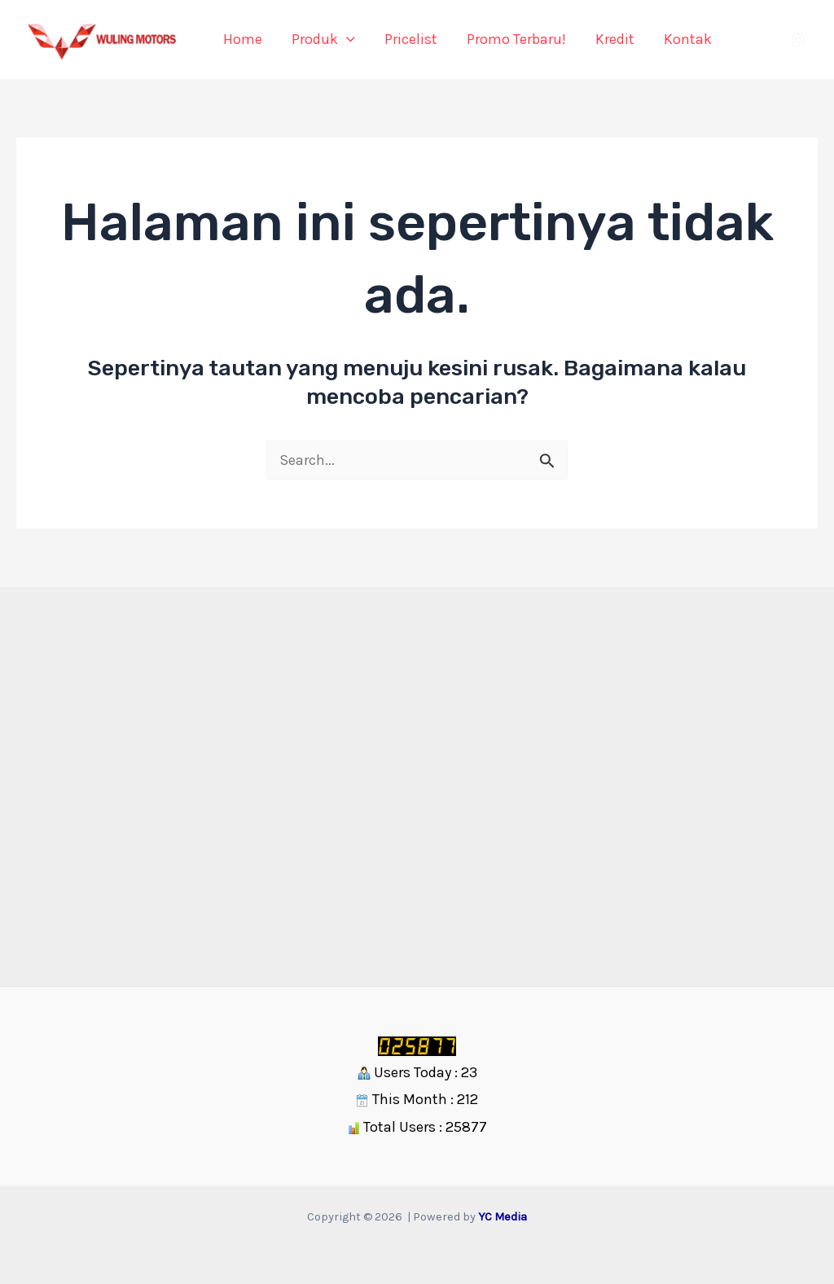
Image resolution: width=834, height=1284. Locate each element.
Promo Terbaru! (516, 39)
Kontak (688, 39)
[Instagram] (798, 40)
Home (242, 39)
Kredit (614, 39)
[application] (346, 39)
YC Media (502, 1217)
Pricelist (410, 39)
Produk (323, 39)
